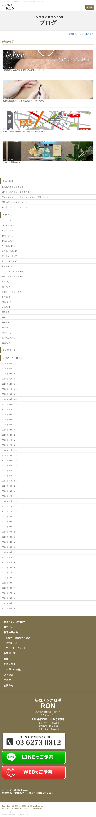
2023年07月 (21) (9, 532)
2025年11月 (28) (9, 389)
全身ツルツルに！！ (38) (13, 271)
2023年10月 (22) (9, 517)
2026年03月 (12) (9, 369)
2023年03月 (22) (9, 552)
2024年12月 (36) (9, 445)
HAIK (30, 814)
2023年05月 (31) (9, 542)
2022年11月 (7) (9, 573)
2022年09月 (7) (9, 583)
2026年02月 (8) (9, 374)
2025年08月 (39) (9, 404)
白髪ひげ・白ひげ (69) (12, 292)
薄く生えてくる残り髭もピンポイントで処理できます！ (26, 197)
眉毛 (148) (7, 302)
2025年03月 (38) (9, 430)
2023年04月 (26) (9, 547)
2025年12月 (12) (9, 384)
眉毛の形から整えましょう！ (14, 202)
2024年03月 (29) (9, 491)
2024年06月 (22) (9, 476)
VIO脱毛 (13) (8, 225)
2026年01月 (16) (9, 379)
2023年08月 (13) (9, 527)
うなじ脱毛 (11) (9, 231)
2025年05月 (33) (9, 420)
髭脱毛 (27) (7, 343)
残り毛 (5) (6, 287)
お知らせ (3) (7, 236)
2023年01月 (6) (9, 562)
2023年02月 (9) (9, 557)
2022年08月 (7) (9, 588)
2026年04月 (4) (9, 364)
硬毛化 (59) (7, 307)
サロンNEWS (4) (9, 261)
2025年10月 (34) (9, 394)
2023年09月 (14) (9, 522)
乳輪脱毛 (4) (7, 266)
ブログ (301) (8, 220)
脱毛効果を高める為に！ (12, 187)
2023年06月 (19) (9, 537)
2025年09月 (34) (9, 399)
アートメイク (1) (9, 256)
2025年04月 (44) (9, 425)
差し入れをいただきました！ (14, 207)
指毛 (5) (5, 282)
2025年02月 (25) (9, 435)
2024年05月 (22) (9, 481)
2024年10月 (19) (9, 455)
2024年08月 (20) (9, 466)
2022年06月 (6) (9, 598)
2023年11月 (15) (9, 511)
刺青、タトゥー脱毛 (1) (12, 276)
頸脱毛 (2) (6, 333)
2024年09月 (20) (9, 460)
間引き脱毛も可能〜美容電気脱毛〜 (17, 192)
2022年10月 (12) (9, 578)
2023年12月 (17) (9, 506)
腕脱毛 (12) (7, 327)
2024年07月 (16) (9, 471)
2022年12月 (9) (9, 568)
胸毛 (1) (5, 317)
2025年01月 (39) (9, 440)
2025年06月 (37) (9, 415)
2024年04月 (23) (9, 486)
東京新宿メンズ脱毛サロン (81, 34)
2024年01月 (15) (9, 501)
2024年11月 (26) (9, 450)
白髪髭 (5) (6, 297)
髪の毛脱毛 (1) (8, 338)
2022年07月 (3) (9, 593)
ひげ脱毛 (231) (9, 246)
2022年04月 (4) (9, 608)
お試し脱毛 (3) (8, 241)
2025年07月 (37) (9, 409)
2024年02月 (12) (9, 496)
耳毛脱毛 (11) (8, 312)
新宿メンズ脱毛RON (22, 806)
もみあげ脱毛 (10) (10, 251)
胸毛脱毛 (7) (7, 322)
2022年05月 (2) (9, 603)
